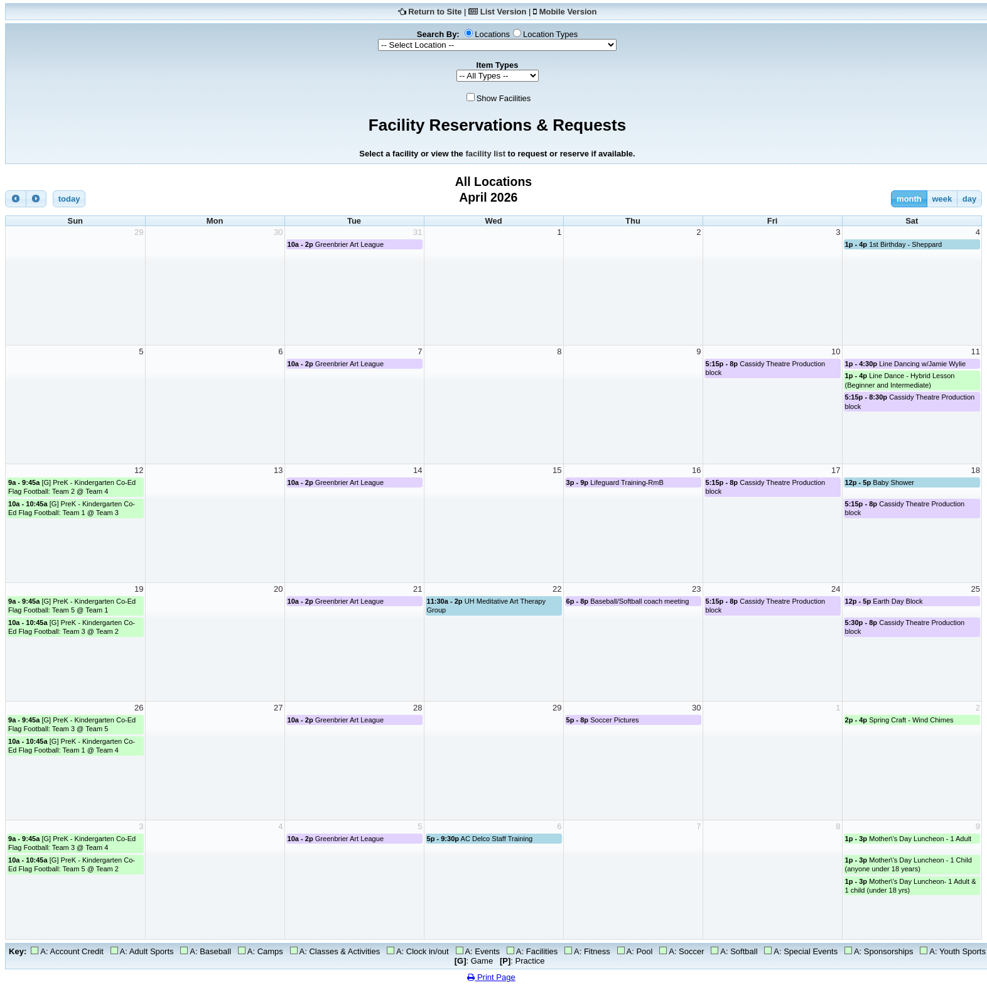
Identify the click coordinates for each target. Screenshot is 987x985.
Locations (492, 34)
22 (557, 589)
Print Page (491, 977)
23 (696, 589)
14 (417, 470)
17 (835, 470)
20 (278, 589)
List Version (503, 11)
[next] (36, 198)
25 (975, 589)
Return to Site (434, 11)
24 (835, 589)
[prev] (15, 198)
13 (278, 470)
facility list (485, 153)
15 (557, 470)
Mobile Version (568, 11)
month (909, 199)
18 (975, 470)
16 (696, 470)
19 (138, 589)
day (969, 199)
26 (138, 707)
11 (975, 351)
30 (278, 232)
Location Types (550, 34)
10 (835, 351)
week (942, 199)
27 (278, 707)
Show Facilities (504, 98)
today (69, 199)
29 (138, 232)
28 (417, 707)
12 (138, 470)
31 (417, 232)
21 (417, 589)
